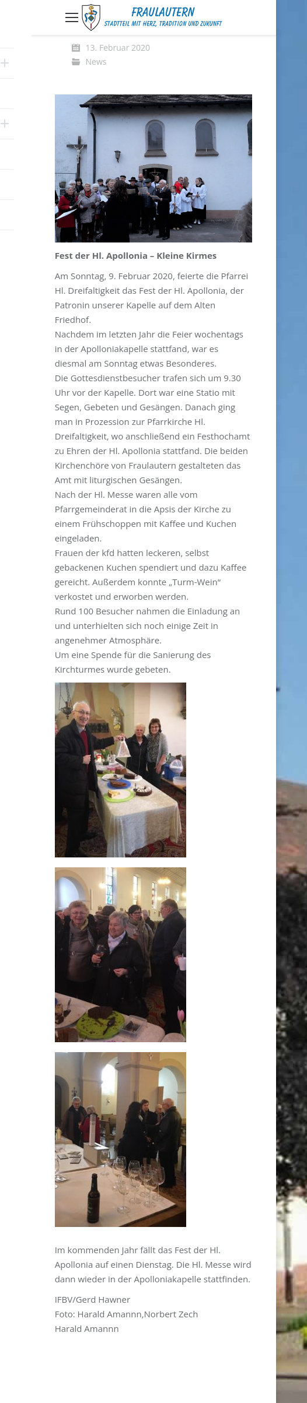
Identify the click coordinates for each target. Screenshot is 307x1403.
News (96, 61)
